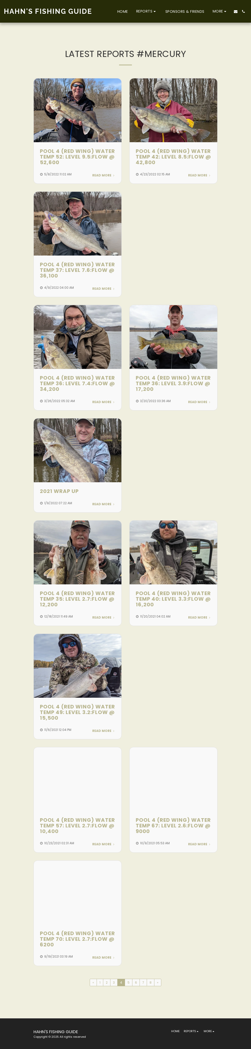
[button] (146, 11)
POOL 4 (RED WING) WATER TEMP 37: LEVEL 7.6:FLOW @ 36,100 (77, 270)
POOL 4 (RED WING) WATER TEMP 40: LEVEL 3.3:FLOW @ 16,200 (173, 599)
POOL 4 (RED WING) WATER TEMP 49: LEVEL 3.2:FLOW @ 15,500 (77, 712)
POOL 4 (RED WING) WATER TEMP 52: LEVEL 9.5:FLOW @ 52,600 (77, 157)
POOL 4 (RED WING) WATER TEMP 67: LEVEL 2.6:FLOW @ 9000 (173, 825)
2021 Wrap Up (59, 491)
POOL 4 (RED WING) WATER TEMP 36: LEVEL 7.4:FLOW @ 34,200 (77, 383)
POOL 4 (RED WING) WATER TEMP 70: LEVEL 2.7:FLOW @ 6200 (77, 939)
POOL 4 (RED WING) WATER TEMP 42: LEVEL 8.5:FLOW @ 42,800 (173, 157)
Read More (103, 175)
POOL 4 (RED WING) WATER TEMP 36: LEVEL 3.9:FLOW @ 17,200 (173, 383)
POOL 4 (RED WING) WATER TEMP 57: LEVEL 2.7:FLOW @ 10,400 (77, 825)
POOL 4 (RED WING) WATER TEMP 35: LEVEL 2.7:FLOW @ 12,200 (77, 599)
